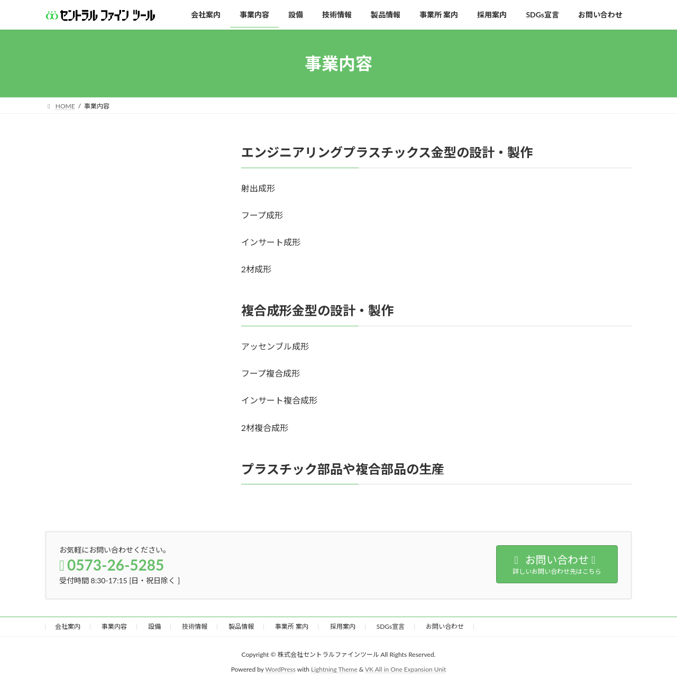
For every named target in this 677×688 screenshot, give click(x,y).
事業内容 (114, 626)
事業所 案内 (291, 626)
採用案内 (342, 626)
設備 (154, 626)
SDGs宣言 (391, 626)
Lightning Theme (334, 670)
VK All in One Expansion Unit (405, 670)
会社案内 (67, 626)
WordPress (281, 670)
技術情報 (194, 626)
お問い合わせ (445, 626)
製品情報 (241, 626)
